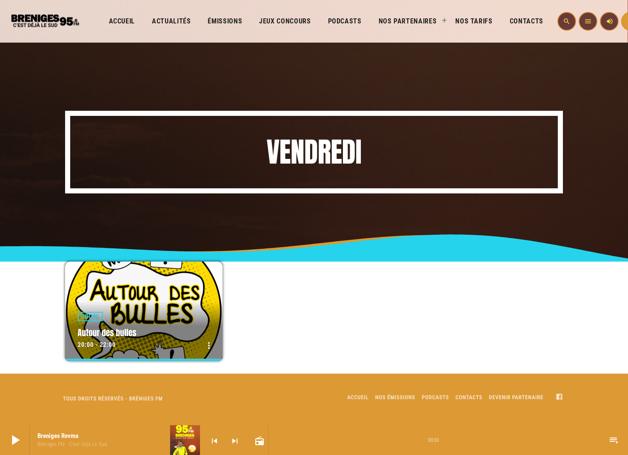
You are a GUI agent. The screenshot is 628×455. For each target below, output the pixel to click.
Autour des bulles (107, 332)
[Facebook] (559, 398)
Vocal (90, 316)
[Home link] (44, 21)
